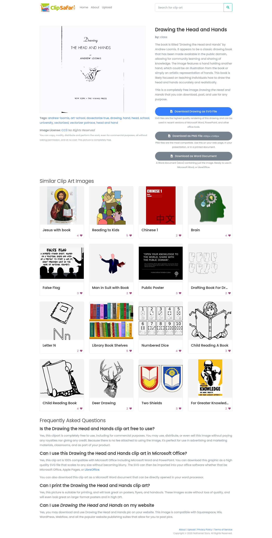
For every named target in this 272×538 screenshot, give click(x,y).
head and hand (107, 123)
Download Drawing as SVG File (193, 111)
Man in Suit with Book (110, 287)
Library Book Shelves (110, 345)
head (135, 118)
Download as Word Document (194, 156)
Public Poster (153, 287)
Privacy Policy (204, 529)
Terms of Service (223, 529)
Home (84, 7)
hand (126, 118)
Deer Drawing (104, 403)
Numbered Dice (155, 345)
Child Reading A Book (209, 345)
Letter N (49, 345)
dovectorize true (98, 118)
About (95, 7)
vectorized (61, 123)
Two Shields (152, 403)
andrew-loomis (58, 118)
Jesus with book (57, 230)
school (144, 118)
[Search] (189, 7)
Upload (107, 7)
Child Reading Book (60, 403)
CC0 (65, 130)
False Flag (51, 287)
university (46, 123)
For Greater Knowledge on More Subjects (226, 403)
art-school (78, 118)
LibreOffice (92, 470)
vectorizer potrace (82, 123)
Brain (195, 230)
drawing (116, 118)
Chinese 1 (150, 230)
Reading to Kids (105, 230)
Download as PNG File (193, 136)
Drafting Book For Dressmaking (218, 287)
